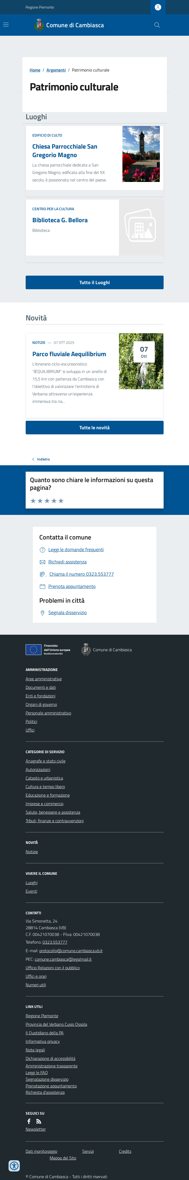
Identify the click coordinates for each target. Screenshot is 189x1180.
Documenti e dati (41, 687)
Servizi (88, 1151)
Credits (125, 1151)
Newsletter (36, 1129)
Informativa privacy (43, 1041)
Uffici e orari (36, 976)
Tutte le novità (94, 427)
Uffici (30, 730)
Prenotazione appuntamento (51, 1086)
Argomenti (56, 70)
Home (35, 70)
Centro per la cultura (53, 209)
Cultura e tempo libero (45, 786)
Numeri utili (36, 985)
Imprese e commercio (44, 803)
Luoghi (31, 882)
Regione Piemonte (40, 7)
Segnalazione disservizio (47, 1079)
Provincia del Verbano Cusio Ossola (56, 1024)
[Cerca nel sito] (154, 25)
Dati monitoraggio (41, 1151)
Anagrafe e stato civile (45, 761)
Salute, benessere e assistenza (53, 812)
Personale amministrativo (48, 713)
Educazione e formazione (48, 795)
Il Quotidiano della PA (45, 1033)
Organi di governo (41, 704)
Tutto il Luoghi (94, 282)
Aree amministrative (44, 679)
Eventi (31, 891)
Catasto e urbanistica (44, 778)
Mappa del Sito (63, 1158)
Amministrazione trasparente (52, 1066)
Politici (31, 721)
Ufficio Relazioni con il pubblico (53, 967)
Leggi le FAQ (37, 1072)
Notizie (38, 342)
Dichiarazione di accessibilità (50, 1058)
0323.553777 (55, 942)
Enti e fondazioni (40, 696)
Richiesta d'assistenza (45, 1092)
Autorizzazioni (38, 769)
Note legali (35, 1050)
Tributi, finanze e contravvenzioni (55, 820)
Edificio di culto (47, 135)
